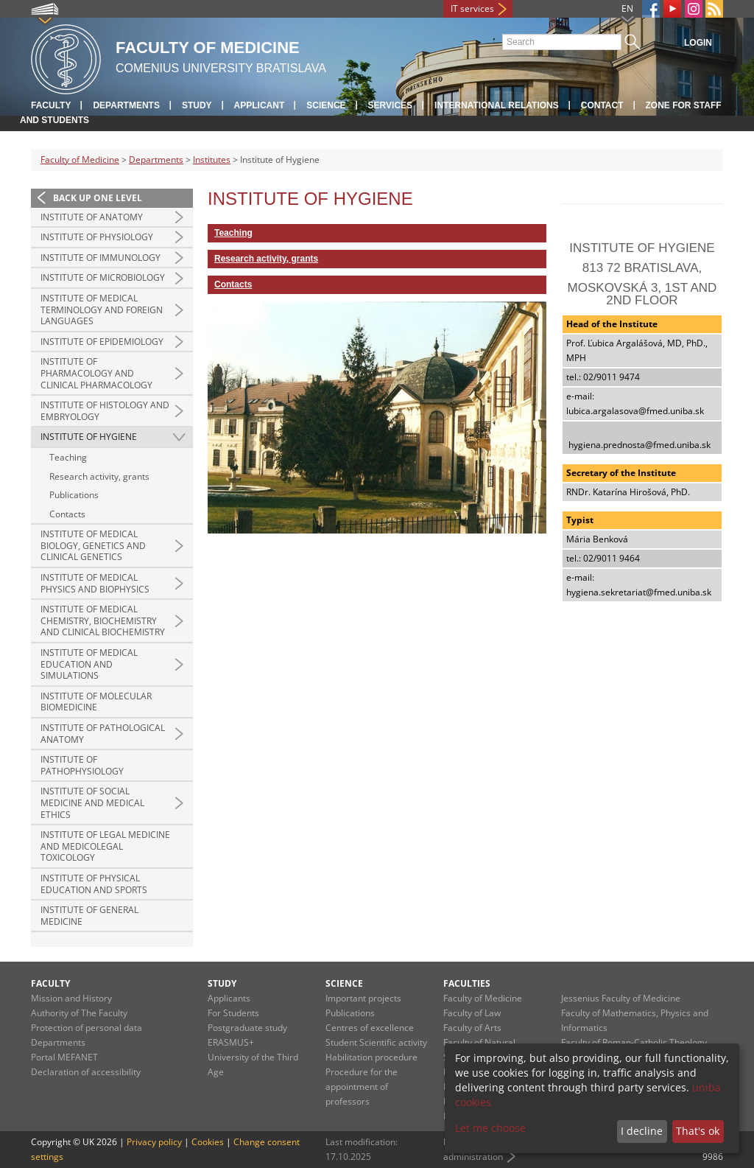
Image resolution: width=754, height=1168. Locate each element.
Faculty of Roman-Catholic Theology (634, 1042)
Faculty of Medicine (79, 159)
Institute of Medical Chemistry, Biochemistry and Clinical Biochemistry (102, 620)
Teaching (68, 457)
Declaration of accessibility (86, 1072)
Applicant (259, 105)
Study (197, 105)
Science (325, 105)
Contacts (67, 514)
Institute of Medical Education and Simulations (89, 664)
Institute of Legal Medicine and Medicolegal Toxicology (105, 846)
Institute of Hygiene (88, 436)
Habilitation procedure (371, 1057)
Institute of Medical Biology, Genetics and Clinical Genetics (93, 545)
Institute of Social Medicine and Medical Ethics (92, 802)
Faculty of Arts (472, 1027)
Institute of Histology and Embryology (104, 411)
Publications (74, 495)
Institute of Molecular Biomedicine (96, 702)
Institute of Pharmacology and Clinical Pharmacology (96, 373)
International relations (496, 105)
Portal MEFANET (64, 1057)
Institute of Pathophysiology (82, 765)
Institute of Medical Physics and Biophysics (94, 583)
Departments (126, 105)
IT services (472, 8)
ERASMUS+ (231, 1042)
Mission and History (71, 998)
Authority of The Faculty (79, 1013)
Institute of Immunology (100, 257)
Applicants (229, 998)
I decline (642, 1131)
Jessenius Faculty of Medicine (620, 998)
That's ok (697, 1131)
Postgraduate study (247, 1027)
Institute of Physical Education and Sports (93, 884)
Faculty (51, 105)
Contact (602, 105)
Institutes (211, 159)
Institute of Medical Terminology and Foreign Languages (101, 309)
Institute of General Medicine (89, 915)
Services (390, 105)
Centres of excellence (369, 1027)
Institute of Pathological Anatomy (102, 733)
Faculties (466, 983)
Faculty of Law (472, 1013)
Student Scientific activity (376, 1042)
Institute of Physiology (96, 237)
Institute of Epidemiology (101, 341)
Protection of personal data (86, 1027)
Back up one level (97, 198)
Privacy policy (154, 1142)
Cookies (207, 1142)
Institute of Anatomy (91, 217)
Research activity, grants (99, 476)
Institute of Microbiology (102, 277)
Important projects (363, 998)
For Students (233, 1013)
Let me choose (490, 1128)
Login (698, 43)
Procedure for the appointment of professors (361, 1087)
